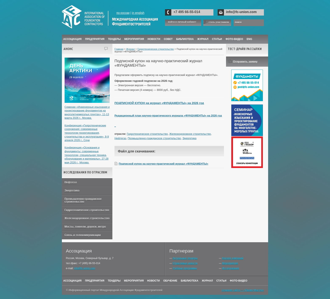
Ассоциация (72, 39)
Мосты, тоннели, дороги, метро (85, 226)
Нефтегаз (71, 182)
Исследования (230, 268)
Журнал (130, 49)
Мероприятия (134, 39)
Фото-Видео (234, 39)
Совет (168, 39)
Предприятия (94, 39)
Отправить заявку (245, 61)
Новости (154, 39)
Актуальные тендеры (185, 258)
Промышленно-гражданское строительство (83, 200)
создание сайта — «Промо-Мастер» (243, 290)
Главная (119, 49)
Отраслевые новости (185, 263)
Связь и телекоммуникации (83, 235)
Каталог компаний (232, 258)
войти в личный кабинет (182, 22)
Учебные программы (185, 268)
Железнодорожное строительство (87, 218)
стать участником (219, 22)
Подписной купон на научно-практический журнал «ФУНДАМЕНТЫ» (163, 163)
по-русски (122, 13)
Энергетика (72, 190)
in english (138, 13)
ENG (249, 39)
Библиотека (185, 39)
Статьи (217, 39)
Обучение (170, 280)
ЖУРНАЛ (203, 39)
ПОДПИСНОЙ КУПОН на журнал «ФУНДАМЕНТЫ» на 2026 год (159, 103)
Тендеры (114, 39)
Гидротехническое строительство (87, 210)
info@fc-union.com (241, 12)
